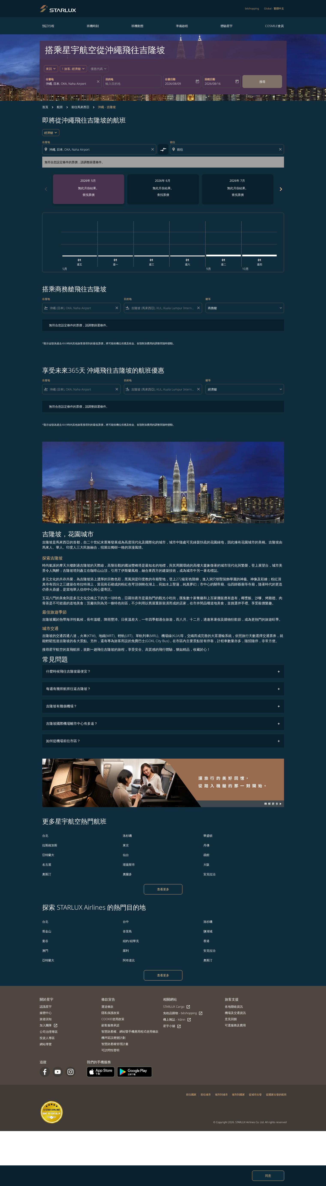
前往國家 (191, 1094)
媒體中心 (46, 1013)
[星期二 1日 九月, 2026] (223, 255)
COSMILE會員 (274, 26)
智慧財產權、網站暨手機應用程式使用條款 (129, 1031)
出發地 (50, 79)
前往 (172, 142)
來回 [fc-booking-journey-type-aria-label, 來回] (49, 69)
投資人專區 (47, 1038)
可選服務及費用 (235, 1025)
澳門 (45, 950)
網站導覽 (46, 1044)
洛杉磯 (127, 836)
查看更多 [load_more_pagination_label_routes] (163, 889)
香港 (206, 941)
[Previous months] (45, 189)
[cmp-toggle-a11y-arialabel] (163, 149)
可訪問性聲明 (110, 1050)
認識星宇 (46, 1006)
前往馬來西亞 (80, 107)
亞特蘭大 (48, 855)
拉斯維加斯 (49, 845)
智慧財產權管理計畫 (114, 1044)
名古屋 (46, 864)
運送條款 (107, 1006)
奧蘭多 (127, 874)
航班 (60, 107)
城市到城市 (221, 1094)
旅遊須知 (46, 1019)
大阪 (206, 864)
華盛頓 (207, 836)
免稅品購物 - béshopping (183, 1013)
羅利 (126, 950)
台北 (45, 836)
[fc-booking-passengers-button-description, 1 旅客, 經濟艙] (71, 69)
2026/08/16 (213, 84)
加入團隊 (49, 1025)
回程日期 (210, 79)
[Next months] (280, 189)
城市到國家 (238, 1094)
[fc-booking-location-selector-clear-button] (99, 81)
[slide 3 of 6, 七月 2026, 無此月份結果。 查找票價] (237, 189)
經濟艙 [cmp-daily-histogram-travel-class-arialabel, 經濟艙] (48, 133)
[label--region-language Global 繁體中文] (274, 8)
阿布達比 (129, 960)
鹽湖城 (207, 931)
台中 (126, 922)
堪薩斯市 (129, 864)
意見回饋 (231, 1019)
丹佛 (206, 845)
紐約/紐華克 (131, 941)
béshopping (252, 8)
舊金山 (46, 931)
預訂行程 (48, 26)
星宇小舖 (172, 1026)
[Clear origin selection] (153, 149)
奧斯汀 (46, 874)
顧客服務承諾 (110, 1025)
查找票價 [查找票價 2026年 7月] (238, 195)
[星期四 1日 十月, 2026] (259, 255)
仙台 (126, 855)
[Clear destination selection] (281, 149)
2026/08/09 (173, 84)
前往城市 (206, 1094)
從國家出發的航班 (276, 1094)
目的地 (109, 79)
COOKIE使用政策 (112, 1019)
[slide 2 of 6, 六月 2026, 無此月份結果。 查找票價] (163, 189)
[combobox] (71, 83)
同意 (268, 1176)
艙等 (208, 299)
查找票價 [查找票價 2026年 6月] (163, 195)
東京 (126, 845)
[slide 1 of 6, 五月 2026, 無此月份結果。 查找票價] (88, 189)
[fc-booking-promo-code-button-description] (97, 69)
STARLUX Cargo (176, 1006)
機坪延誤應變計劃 (113, 1038)
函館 (206, 855)
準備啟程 (182, 26)
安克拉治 (209, 874)
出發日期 (170, 79)
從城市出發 (255, 1094)
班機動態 (137, 26)
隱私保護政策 (110, 1013)
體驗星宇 (227, 26)
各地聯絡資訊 (234, 1006)
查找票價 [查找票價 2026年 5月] (89, 195)
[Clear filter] (116, 308)
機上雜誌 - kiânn (177, 1019)
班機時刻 (93, 26)
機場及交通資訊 (235, 1013)
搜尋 (262, 82)
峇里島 (127, 931)
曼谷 (45, 941)
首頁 (45, 107)
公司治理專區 (49, 1032)
